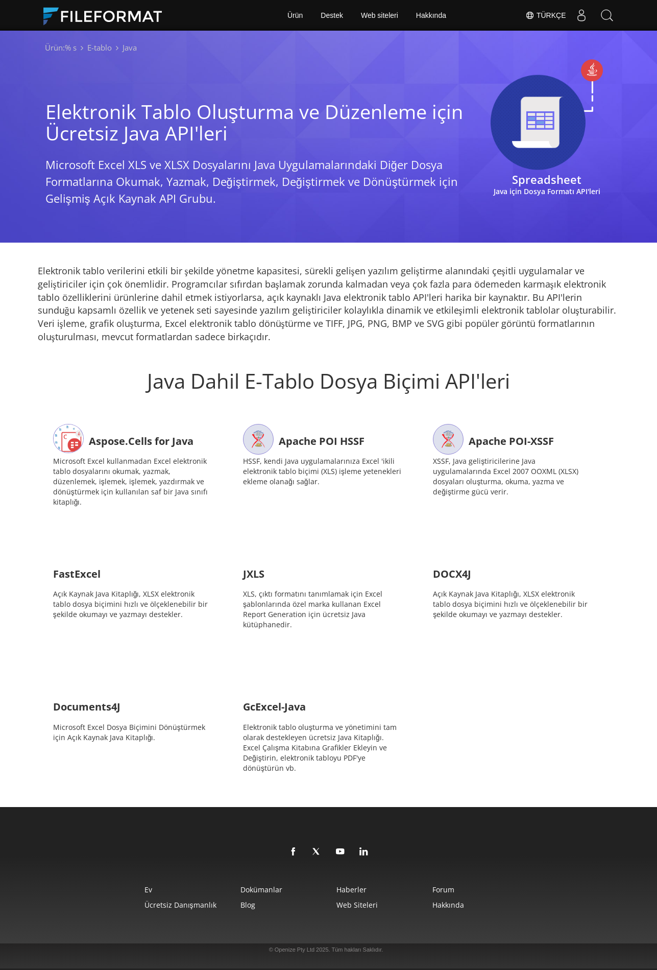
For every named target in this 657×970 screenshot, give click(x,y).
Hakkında (431, 15)
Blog (247, 905)
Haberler (351, 889)
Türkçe (545, 15)
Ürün (295, 15)
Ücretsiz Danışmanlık (180, 905)
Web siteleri (379, 15)
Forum (443, 889)
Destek (332, 15)
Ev (148, 889)
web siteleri (357, 905)
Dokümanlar (261, 889)
